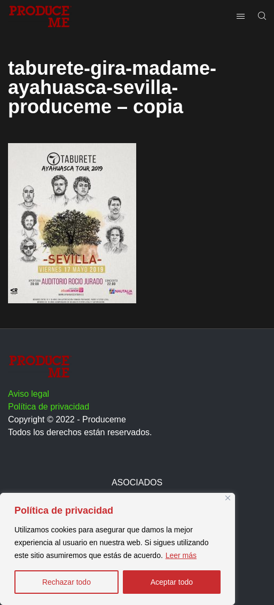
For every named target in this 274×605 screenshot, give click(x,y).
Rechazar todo (66, 582)
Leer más (181, 555)
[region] (117, 549)
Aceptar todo (172, 582)
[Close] (227, 498)
